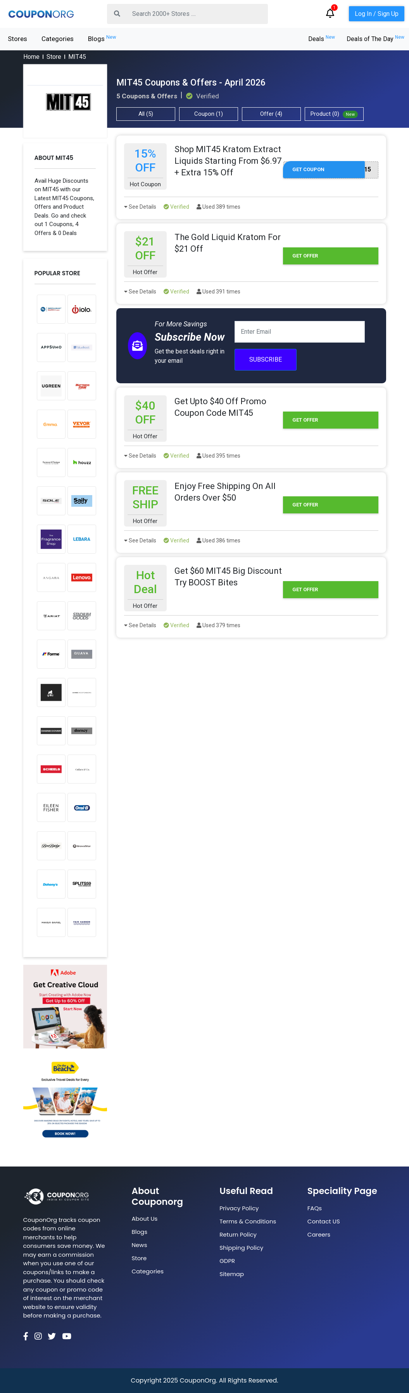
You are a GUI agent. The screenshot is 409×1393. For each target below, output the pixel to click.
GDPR (227, 1261)
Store (54, 56)
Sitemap (231, 1274)
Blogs (102, 38)
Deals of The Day (375, 39)
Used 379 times (218, 625)
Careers (318, 1234)
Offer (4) (271, 113)
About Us (145, 1219)
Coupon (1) (208, 113)
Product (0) (334, 114)
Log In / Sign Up (377, 13)
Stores (17, 39)
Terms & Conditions (247, 1221)
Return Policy (238, 1234)
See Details (140, 207)
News (139, 1245)
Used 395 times (218, 456)
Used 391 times (218, 291)
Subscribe (265, 359)
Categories (57, 39)
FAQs (314, 1208)
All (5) (145, 113)
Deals (321, 39)
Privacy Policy (239, 1208)
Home (31, 56)
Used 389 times (218, 207)
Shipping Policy (241, 1248)
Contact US (323, 1221)
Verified (176, 207)
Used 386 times (218, 540)
